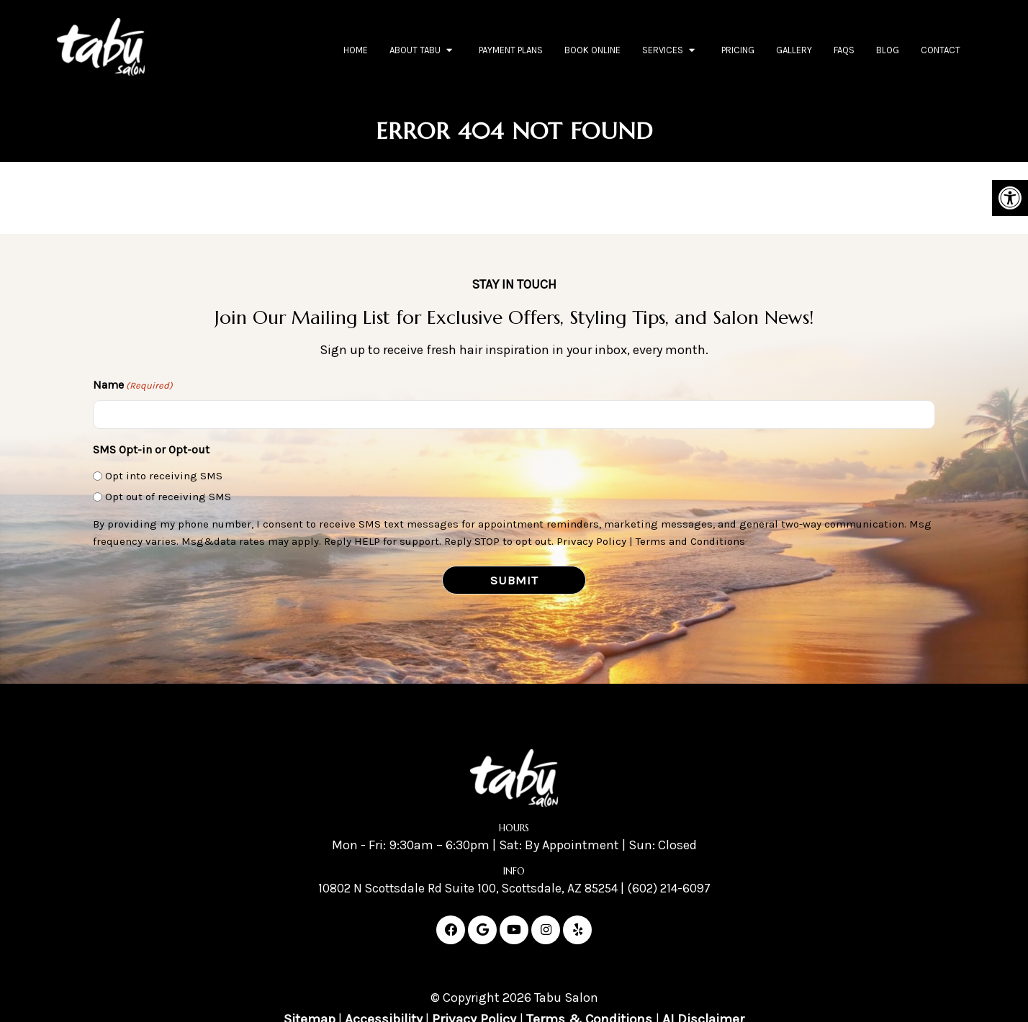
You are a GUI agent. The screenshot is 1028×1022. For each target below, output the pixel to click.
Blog (887, 50)
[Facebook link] (450, 930)
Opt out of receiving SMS (168, 496)
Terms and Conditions (690, 541)
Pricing (737, 50)
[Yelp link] (577, 930)
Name (133, 386)
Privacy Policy (591, 541)
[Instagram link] (545, 930)
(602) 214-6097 (674, 888)
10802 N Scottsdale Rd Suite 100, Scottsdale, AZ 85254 (466, 888)
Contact (940, 50)
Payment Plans (511, 50)
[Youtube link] (514, 930)
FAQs (844, 50)
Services (662, 50)
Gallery (794, 50)
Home (355, 50)
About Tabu (415, 50)
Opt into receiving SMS (163, 475)
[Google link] (482, 930)
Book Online (592, 50)
